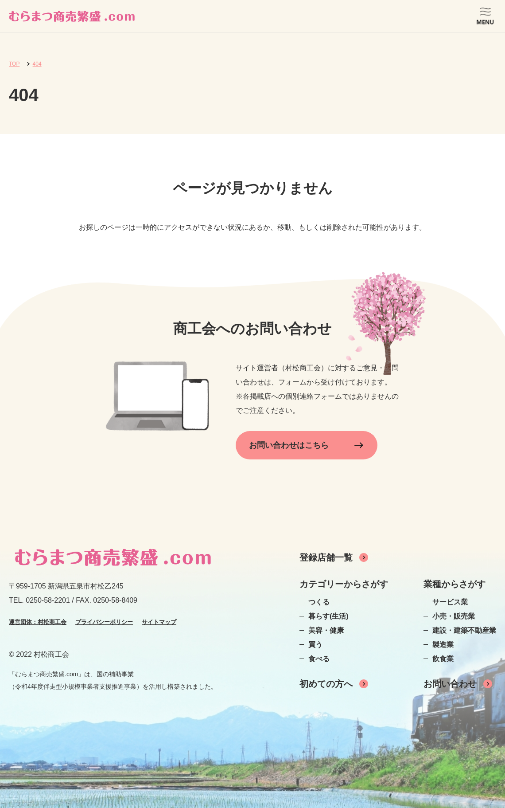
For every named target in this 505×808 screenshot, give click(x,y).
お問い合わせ (450, 684)
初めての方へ (326, 684)
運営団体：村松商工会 (37, 622)
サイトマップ (159, 622)
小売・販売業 (453, 616)
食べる (319, 659)
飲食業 (443, 659)
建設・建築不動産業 (464, 630)
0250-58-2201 (48, 600)
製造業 (443, 644)
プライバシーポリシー (104, 622)
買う (315, 644)
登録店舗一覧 (326, 557)
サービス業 (450, 602)
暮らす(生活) (328, 616)
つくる (319, 602)
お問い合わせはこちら (289, 445)
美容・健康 (326, 630)
